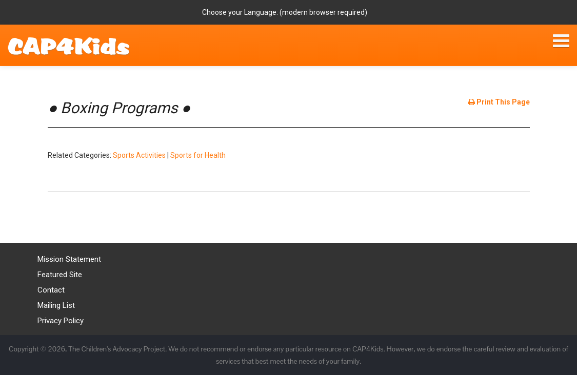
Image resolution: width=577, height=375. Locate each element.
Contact (51, 290)
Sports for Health (198, 155)
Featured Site (59, 274)
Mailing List (56, 305)
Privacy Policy (60, 320)
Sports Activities (139, 155)
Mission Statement (69, 259)
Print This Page (499, 102)
